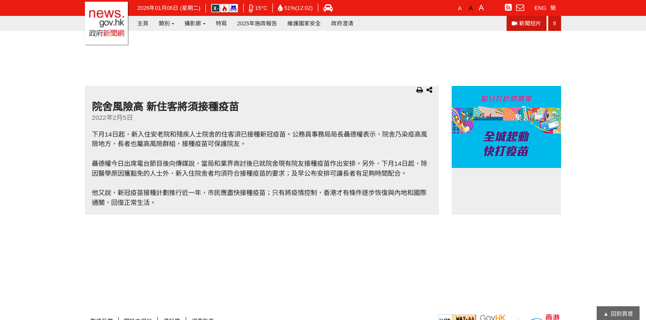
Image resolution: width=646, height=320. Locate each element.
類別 (164, 23)
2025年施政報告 (257, 23)
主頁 (142, 23)
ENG (540, 8)
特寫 (221, 23)
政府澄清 (342, 23)
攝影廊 (192, 23)
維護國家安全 (304, 23)
